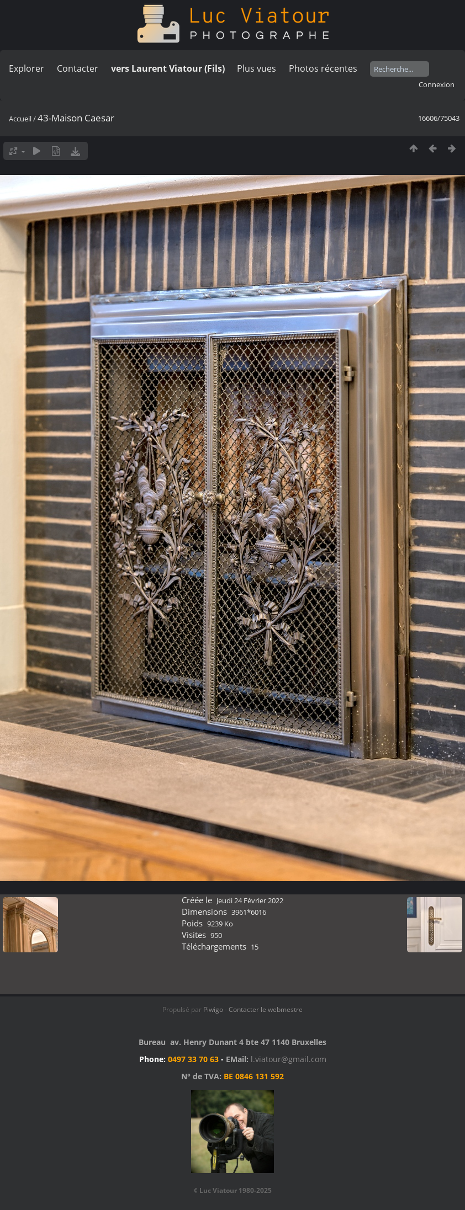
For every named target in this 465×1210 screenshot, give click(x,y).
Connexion (437, 84)
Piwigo (213, 1009)
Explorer (26, 68)
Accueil (20, 119)
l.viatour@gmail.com (288, 1059)
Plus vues (256, 68)
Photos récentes (323, 68)
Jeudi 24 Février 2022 (249, 900)
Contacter (77, 68)
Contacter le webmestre (266, 1009)
